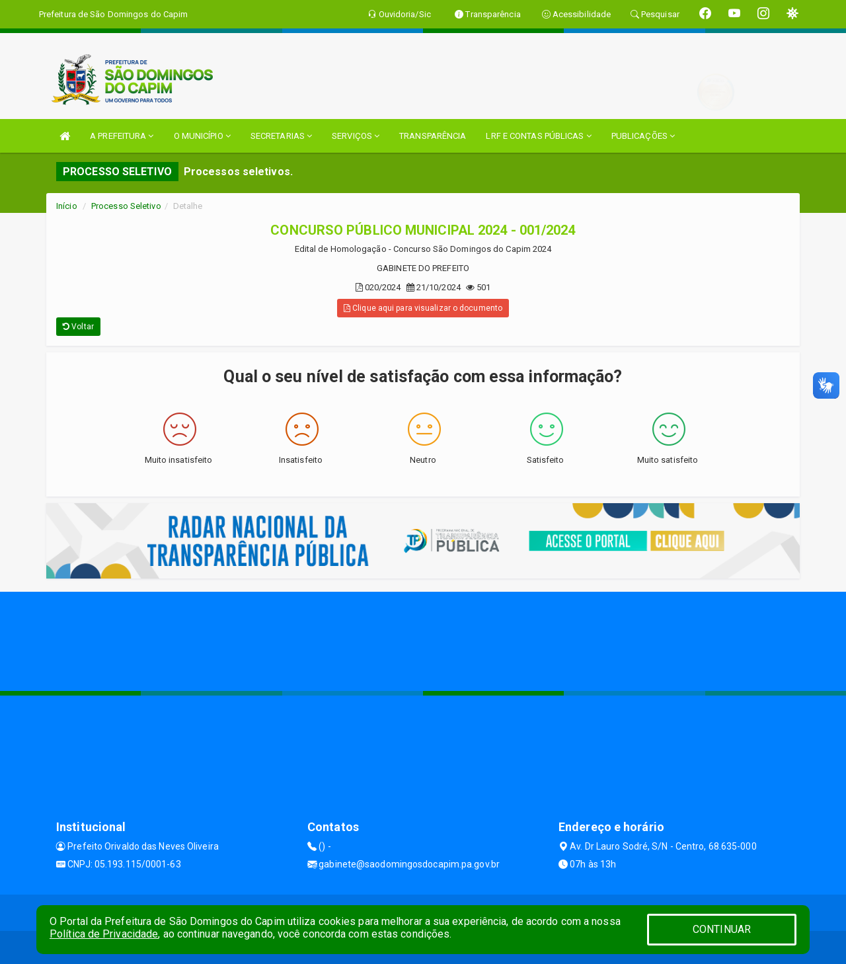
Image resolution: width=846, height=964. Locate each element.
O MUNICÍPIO (202, 136)
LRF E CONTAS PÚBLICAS (538, 136)
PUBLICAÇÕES (643, 136)
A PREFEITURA (121, 136)
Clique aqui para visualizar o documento (423, 308)
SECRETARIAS (281, 136)
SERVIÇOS (355, 136)
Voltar (78, 326)
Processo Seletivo (126, 206)
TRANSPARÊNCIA (432, 136)
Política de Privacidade (104, 934)
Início (66, 206)
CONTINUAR (722, 929)
